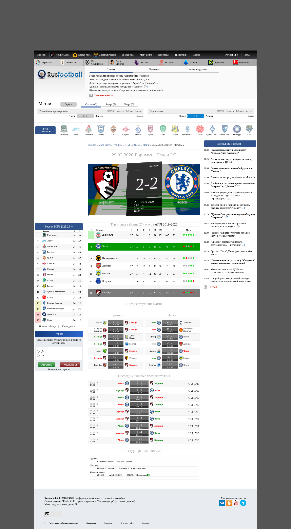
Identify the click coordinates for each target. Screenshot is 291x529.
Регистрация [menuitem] (231, 54)
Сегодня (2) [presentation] (91, 104)
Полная (100, 468)
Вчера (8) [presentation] (129, 104)
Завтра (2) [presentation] (111, 104)
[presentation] (64, 103)
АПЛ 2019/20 (151, 451)
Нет (43, 355)
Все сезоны (143, 475)
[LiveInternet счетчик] (53, 516)
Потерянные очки (138, 468)
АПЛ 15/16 (193, 433)
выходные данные (125, 501)
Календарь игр (69, 326)
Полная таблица (47, 326)
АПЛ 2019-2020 (144, 202)
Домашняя (111, 468)
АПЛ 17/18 (193, 405)
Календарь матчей (105, 461)
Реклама (145, 523)
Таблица (129, 111)
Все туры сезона (124, 461)
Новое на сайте (126, 523)
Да (42, 351)
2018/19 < (102, 475)
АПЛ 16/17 (193, 419)
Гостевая (123, 468)
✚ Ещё (213, 287)
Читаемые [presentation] (154, 69)
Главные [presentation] (111, 69)
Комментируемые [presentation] (198, 69)
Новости (120, 111)
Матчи (138, 111)
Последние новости (230, 143)
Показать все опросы (59, 369)
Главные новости (103, 95)
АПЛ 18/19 (193, 390)
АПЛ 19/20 (193, 383)
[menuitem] (106, 55)
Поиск (196, 54)
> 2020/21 (129, 475)
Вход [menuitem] (247, 54)
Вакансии (108, 523)
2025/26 (110, 111)
